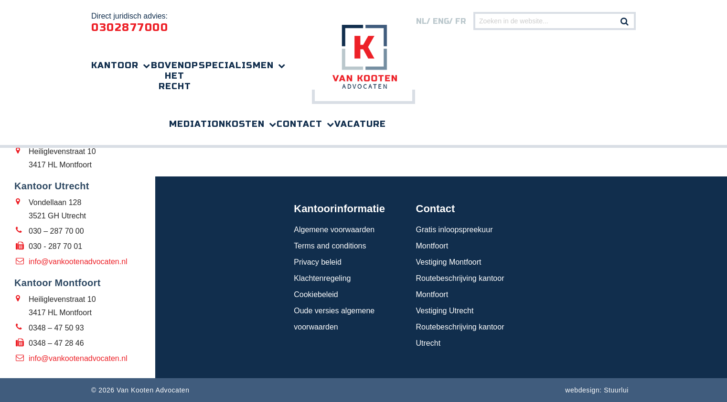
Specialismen (236, 65)
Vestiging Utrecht (445, 311)
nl (421, 21)
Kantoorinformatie (339, 209)
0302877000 (129, 27)
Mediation (197, 124)
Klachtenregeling (322, 278)
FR (460, 21)
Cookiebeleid (316, 294)
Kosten (245, 124)
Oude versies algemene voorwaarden (334, 319)
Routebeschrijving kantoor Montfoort (460, 286)
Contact (299, 124)
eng (441, 21)
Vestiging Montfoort (448, 262)
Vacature (360, 124)
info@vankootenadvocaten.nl (78, 262)
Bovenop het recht (174, 76)
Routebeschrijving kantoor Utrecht (460, 335)
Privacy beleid (318, 262)
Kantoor (115, 65)
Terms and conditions (330, 246)
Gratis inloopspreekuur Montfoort (454, 238)
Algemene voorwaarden (334, 230)
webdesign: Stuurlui (597, 390)
